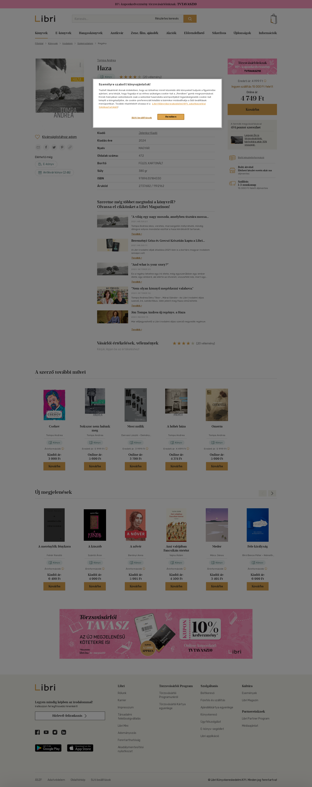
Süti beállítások (142, 117)
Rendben (170, 116)
